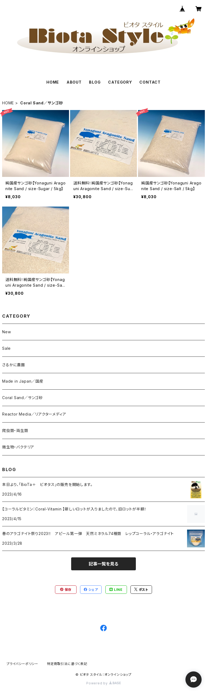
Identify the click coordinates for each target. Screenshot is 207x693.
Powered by (103, 683)
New (6, 332)
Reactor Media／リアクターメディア (34, 414)
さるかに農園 (13, 364)
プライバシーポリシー (22, 664)
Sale (6, 348)
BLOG (95, 82)
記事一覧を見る (103, 564)
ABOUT (74, 82)
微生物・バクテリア (18, 447)
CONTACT (150, 82)
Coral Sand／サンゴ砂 (22, 397)
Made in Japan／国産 (22, 381)
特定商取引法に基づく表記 (67, 664)
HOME (52, 82)
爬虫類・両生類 (15, 430)
